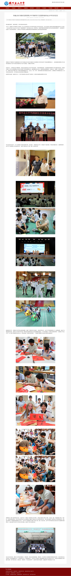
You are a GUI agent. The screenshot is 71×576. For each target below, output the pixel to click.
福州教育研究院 (13, 572)
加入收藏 (62, 2)
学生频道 (44, 8)
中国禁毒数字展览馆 (13, 574)
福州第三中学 (18, 572)
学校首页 (7, 8)
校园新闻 (61, 10)
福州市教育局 (8, 572)
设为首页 (58, 2)
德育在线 (38, 8)
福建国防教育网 (19, 574)
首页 (53, 10)
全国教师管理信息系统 (9, 571)
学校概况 (13, 8)
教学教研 (32, 8)
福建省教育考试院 (21, 571)
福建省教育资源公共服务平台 (29, 571)
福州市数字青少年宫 (26, 574)
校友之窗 (56, 8)
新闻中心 (19, 8)
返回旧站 (54, 2)
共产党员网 (7, 574)
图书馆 (62, 8)
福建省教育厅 (15, 571)
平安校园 (50, 8)
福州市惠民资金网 (32, 574)
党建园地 (26, 8)
